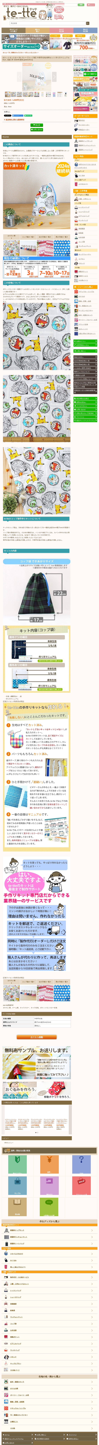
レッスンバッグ (84, 207)
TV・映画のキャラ (85, 306)
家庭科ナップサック (86, 141)
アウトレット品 (81, 1194)
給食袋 (81, 233)
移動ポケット (83, 271)
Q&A (81, 1173)
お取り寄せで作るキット (87, 333)
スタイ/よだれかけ (13, 1253)
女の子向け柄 (61, 30)
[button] (19, 77)
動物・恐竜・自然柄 (14, 1401)
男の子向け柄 (85, 30)
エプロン (82, 259)
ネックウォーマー (85, 254)
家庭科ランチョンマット (87, 145)
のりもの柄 (11, 1388)
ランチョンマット (85, 246)
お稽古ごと (11, 1421)
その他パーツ (83, 280)
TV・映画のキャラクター (16, 1415)
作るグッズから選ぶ (13, 30)
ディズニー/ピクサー (86, 310)
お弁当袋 (82, 237)
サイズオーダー (84, 125)
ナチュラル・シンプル (86, 291)
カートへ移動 (36, 1037)
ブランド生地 (83, 324)
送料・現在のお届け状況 (19, 1151)
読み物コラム (17, 1215)
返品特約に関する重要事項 (14, 119)
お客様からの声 (49, 1215)
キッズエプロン (12, 1363)
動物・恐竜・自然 (85, 301)
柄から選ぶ (37, 30)
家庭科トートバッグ (86, 150)
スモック (82, 263)
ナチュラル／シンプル (15, 1408)
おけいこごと (83, 329)
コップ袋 (82, 242)
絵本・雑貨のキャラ (86, 315)
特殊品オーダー (84, 129)
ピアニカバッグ (84, 216)
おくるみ (82, 175)
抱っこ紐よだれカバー (15, 1267)
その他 (12, 1428)
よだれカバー (83, 184)
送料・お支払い (49, 1173)
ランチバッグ (83, 220)
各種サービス (83, 276)
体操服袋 (82, 228)
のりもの (82, 296)
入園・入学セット (85, 199)
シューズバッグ (84, 211)
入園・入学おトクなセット (16, 1284)
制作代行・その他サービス (16, 1277)
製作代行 (82, 120)
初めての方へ (17, 1173)
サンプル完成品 (17, 1194)
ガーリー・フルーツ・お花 (88, 320)
